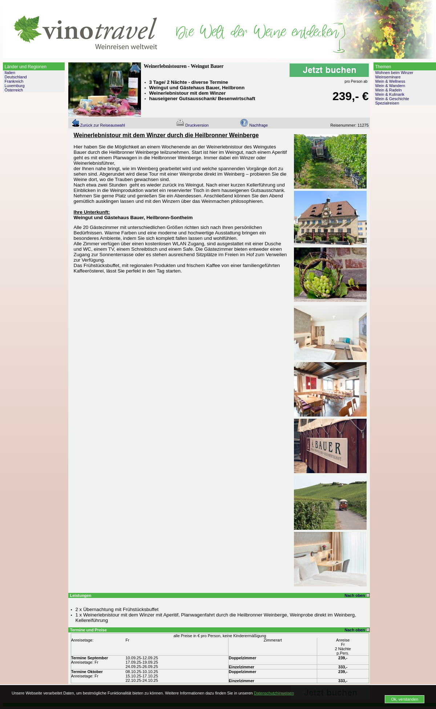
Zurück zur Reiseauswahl (98, 125)
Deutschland (16, 77)
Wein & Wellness (390, 81)
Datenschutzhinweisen (274, 693)
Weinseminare (388, 77)
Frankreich (14, 81)
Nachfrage (254, 125)
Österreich (14, 90)
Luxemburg (15, 85)
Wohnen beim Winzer (394, 72)
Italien (10, 72)
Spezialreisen (387, 103)
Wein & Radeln (388, 90)
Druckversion (192, 125)
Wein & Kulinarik (390, 94)
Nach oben (356, 595)
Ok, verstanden (404, 699)
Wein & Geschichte (392, 99)
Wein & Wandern (390, 85)
